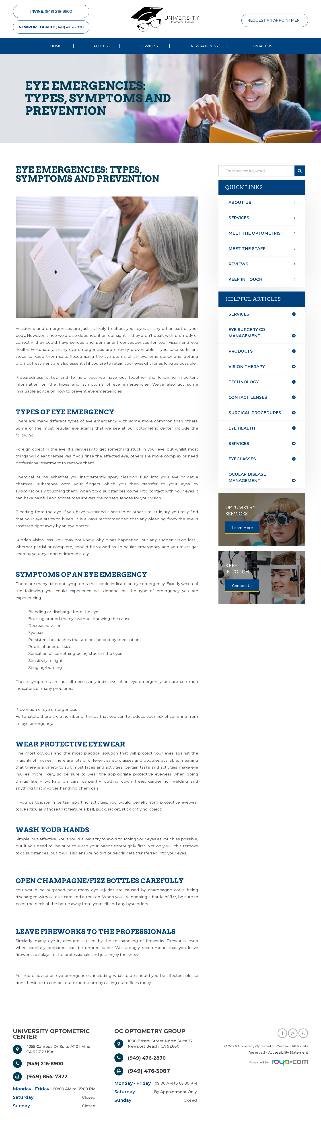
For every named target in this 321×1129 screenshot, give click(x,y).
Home (55, 46)
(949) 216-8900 (47, 1063)
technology (243, 382)
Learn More (242, 528)
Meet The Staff (246, 248)
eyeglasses (242, 459)
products (240, 351)
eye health (241, 428)
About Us (239, 202)
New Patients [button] (204, 46)
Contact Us (261, 46)
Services (238, 217)
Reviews (238, 264)
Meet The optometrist (256, 233)
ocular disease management (247, 477)
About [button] (100, 46)
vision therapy (246, 366)
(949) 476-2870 (149, 1058)
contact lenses (247, 397)
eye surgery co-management (247, 332)
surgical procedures (254, 412)
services (238, 443)
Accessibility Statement (288, 1052)
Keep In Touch (245, 279)
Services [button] (149, 46)
